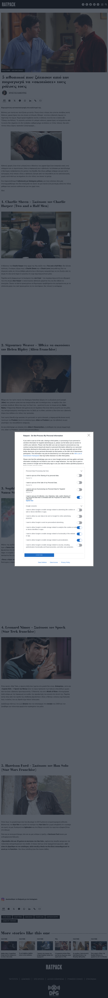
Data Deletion (42, 562)
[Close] (89, 436)
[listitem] (54, 471)
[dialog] (54, 499)
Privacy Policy (65, 562)
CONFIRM (39, 555)
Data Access (54, 562)
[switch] (79, 475)
